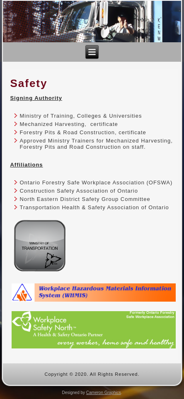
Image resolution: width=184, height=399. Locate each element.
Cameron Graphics (103, 392)
